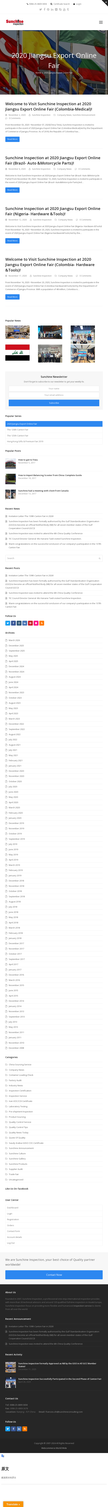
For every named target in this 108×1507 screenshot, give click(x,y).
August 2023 (15, 702)
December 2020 (16, 770)
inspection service (83, 1305)
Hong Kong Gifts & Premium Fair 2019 (25, 441)
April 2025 (13, 661)
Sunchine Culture (17, 1153)
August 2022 (15, 734)
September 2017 (17, 959)
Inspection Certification (20, 1090)
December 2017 (16, 943)
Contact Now (54, 1275)
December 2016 (16, 974)
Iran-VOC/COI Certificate (20, 1101)
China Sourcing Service (20, 1064)
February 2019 (16, 870)
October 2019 (15, 833)
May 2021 (13, 755)
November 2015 (16, 985)
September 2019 (17, 838)
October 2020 (15, 781)
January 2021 (15, 765)
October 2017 (15, 953)
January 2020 (15, 818)
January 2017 (15, 969)
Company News (64, 115)
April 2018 (13, 922)
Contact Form (13, 1231)
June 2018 (13, 912)
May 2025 (13, 655)
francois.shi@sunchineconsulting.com (64, 1411)
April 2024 (13, 687)
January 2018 (15, 938)
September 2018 (17, 896)
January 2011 (15, 1037)
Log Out (11, 1242)
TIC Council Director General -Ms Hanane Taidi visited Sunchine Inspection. (45, 598)
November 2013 (16, 1011)
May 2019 (13, 854)
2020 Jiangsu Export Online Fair (22, 423)
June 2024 (13, 682)
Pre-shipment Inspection (21, 1111)
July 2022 (13, 739)
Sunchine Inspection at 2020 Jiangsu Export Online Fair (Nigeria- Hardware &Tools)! (52, 211)
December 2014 (16, 1000)
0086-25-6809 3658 (18, 1404)
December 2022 (16, 723)
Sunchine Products (18, 1163)
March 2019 (14, 865)
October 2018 (15, 891)
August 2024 (15, 676)
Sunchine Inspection (41, 115)
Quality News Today (18, 1132)
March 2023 (14, 718)
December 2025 (16, 645)
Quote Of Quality (17, 1137)
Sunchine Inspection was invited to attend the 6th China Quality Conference (46, 592)
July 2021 (13, 750)
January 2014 (15, 1006)
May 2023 (13, 708)
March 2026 (14, 640)
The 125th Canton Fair (17, 435)
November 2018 (16, 886)
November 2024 (16, 671)
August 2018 (15, 901)
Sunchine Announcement (84, 115)
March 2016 (14, 980)
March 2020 (14, 807)
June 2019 (13, 849)
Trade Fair (14, 1174)
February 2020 (16, 812)
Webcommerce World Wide (54, 1448)
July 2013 (13, 1021)
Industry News (16, 1085)
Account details (14, 1237)
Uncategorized (16, 1179)
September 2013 (17, 1016)
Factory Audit (15, 1080)
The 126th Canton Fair (17, 429)
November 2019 (16, 828)
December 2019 (16, 823)
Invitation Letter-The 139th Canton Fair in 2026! (31, 575)
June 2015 (13, 990)
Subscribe (54, 402)
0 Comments (15, 118)
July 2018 (13, 906)
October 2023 (15, 697)
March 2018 (14, 927)
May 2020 (13, 797)
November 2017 (16, 948)
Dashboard (12, 1207)
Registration (13, 1219)
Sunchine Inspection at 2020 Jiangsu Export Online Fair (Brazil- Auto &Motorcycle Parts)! (52, 160)
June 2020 (13, 791)
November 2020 (16, 776)
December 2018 (16, 880)
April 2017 (13, 964)
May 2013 (13, 1027)
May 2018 (13, 917)
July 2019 (13, 844)
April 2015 (13, 995)
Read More (12, 139)
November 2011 (16, 1032)
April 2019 (13, 859)
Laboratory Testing (18, 1106)
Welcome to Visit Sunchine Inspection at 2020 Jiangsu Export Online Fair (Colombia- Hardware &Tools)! (50, 265)
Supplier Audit (16, 1169)
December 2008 (16, 1047)
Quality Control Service (20, 1122)
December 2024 (16, 666)
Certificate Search (62, 4)
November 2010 (16, 1042)
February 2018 (16, 933)
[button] (101, 22)
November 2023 (16, 692)
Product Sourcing (17, 1116)
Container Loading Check (21, 1075)
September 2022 (17, 729)
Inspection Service (18, 1095)
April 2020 (13, 802)
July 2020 (13, 786)
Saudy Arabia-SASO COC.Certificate (26, 1143)
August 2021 (15, 744)
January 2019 (15, 875)
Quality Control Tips (18, 1127)
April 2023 (13, 713)
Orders (10, 1225)
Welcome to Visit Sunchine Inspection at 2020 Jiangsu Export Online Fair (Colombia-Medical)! (48, 106)
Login (78, 4)
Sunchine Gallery (17, 1158)
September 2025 (17, 650)
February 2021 (16, 760)
